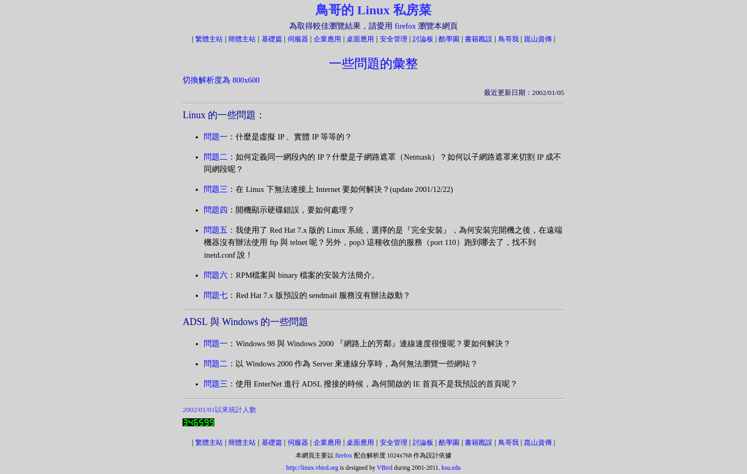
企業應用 (327, 39)
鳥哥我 (508, 39)
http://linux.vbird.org (312, 467)
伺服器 (298, 39)
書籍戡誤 (478, 39)
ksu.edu (451, 467)
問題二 (216, 157)
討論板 (423, 39)
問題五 (216, 230)
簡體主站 (242, 39)
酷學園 (449, 39)
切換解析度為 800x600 (221, 80)
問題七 (216, 295)
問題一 (216, 137)
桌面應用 (360, 39)
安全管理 (393, 39)
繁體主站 (209, 39)
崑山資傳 (538, 39)
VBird (384, 467)
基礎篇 (272, 39)
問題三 (216, 189)
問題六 (216, 275)
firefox (405, 26)
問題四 (216, 210)
